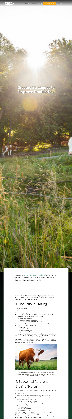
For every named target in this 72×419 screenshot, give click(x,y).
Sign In (60, 3)
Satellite (34, 3)
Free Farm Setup (50, 3)
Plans (40, 3)
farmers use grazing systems (34, 275)
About (27, 3)
